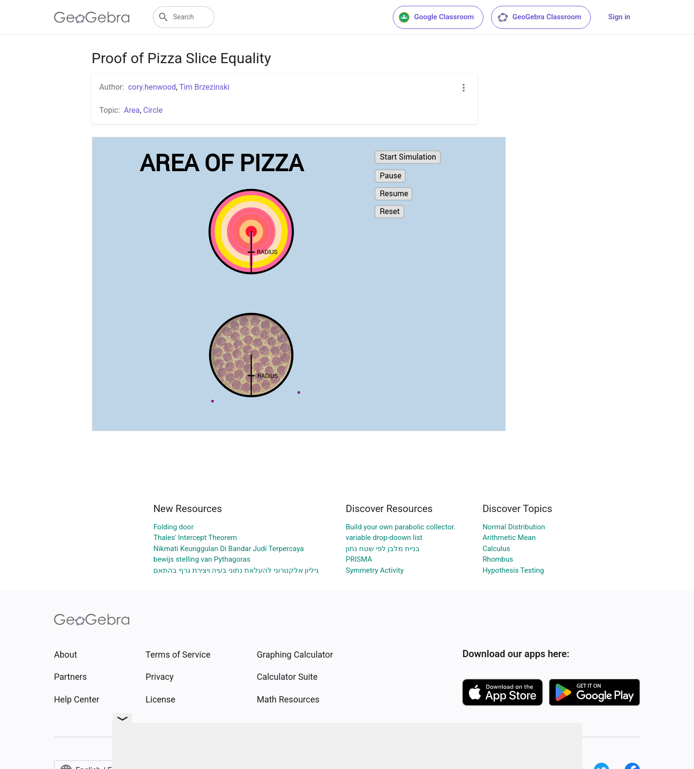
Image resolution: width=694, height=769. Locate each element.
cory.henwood (152, 87)
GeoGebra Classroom (539, 17)
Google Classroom (436, 17)
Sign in (619, 17)
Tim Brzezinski (204, 87)
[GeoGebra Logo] (92, 17)
